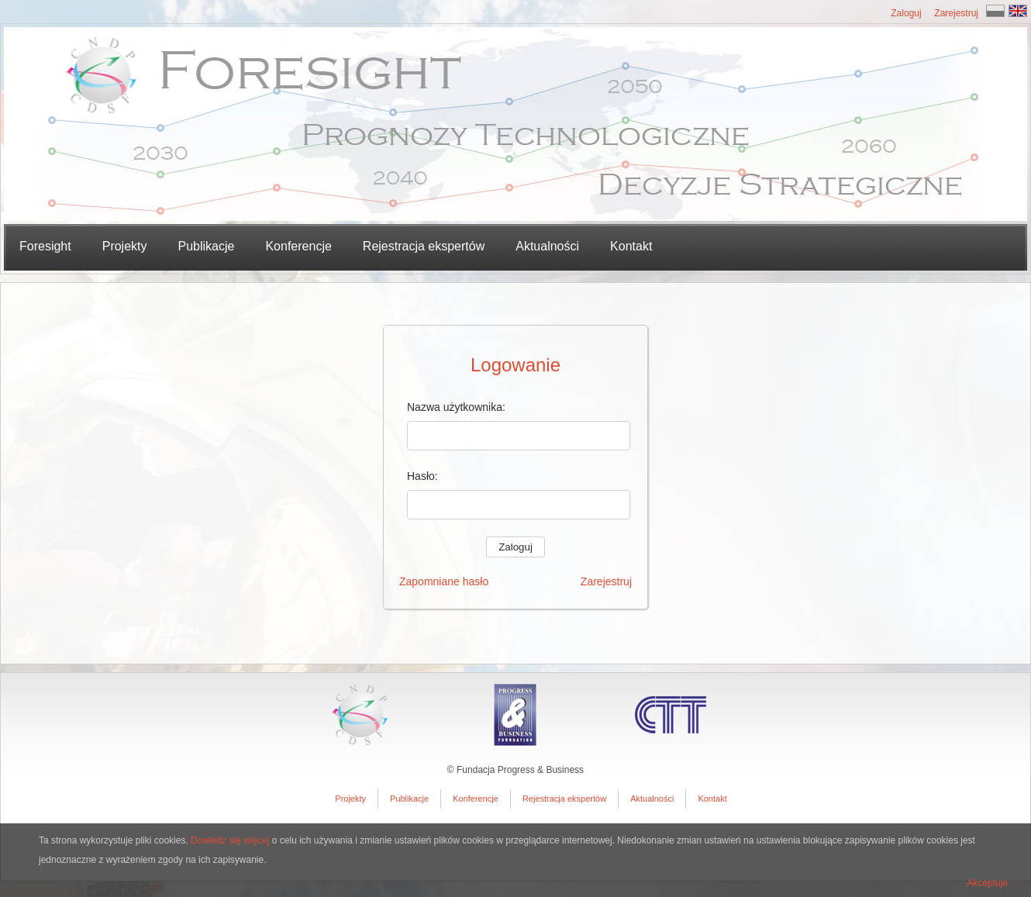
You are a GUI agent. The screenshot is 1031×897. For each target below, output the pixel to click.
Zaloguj (906, 13)
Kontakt (631, 246)
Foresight (45, 246)
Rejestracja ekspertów (423, 246)
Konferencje (298, 246)
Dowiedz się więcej (230, 840)
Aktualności (547, 246)
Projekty (350, 798)
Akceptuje (987, 883)
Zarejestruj (956, 13)
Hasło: (422, 476)
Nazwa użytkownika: (456, 407)
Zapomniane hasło (443, 581)
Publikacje (409, 798)
